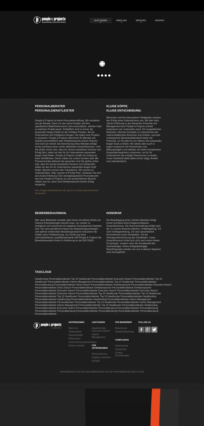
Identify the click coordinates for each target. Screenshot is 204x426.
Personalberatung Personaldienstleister (55, 284)
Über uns (121, 20)
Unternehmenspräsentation (82, 342)
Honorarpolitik (75, 335)
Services (141, 20)
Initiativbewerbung (124, 331)
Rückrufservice (99, 354)
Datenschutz (121, 345)
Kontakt (160, 20)
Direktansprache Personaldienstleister (133, 284)
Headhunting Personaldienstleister (53, 279)
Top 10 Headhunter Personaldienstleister (92, 279)
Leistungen (100, 20)
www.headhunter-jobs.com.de (128, 371)
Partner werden (76, 345)
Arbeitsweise (75, 331)
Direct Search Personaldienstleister (94, 284)
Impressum (121, 349)
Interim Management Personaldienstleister (92, 282)
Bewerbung (121, 328)
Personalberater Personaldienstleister (50, 19)
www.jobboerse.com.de (72, 371)
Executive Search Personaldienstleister (134, 279)
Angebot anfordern (101, 357)
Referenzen (74, 338)
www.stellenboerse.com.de (98, 371)
